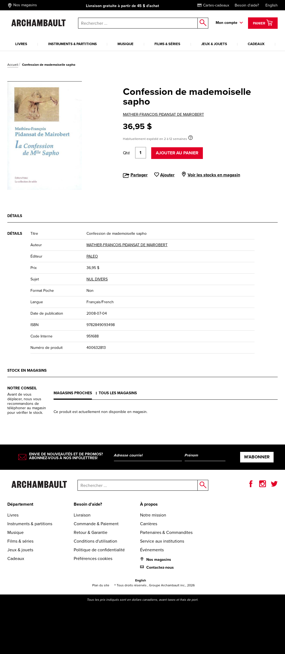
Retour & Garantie (90, 532)
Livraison (82, 515)
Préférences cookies (93, 558)
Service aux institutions (162, 541)
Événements (152, 550)
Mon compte (226, 23)
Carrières (148, 524)
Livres (21, 43)
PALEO (92, 256)
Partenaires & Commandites (166, 532)
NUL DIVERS (97, 279)
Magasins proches (73, 393)
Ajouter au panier (177, 153)
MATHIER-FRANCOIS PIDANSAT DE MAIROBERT (163, 114)
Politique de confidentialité (99, 550)
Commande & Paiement (96, 524)
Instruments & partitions (72, 43)
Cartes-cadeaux (213, 5)
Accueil (12, 64)
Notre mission (153, 515)
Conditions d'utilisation (95, 541)
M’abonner (256, 457)
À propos (149, 504)
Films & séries (167, 43)
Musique (125, 43)
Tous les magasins (118, 393)
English (271, 5)
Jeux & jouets (214, 43)
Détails (14, 216)
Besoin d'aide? (247, 5)
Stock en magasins (27, 370)
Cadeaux (256, 43)
